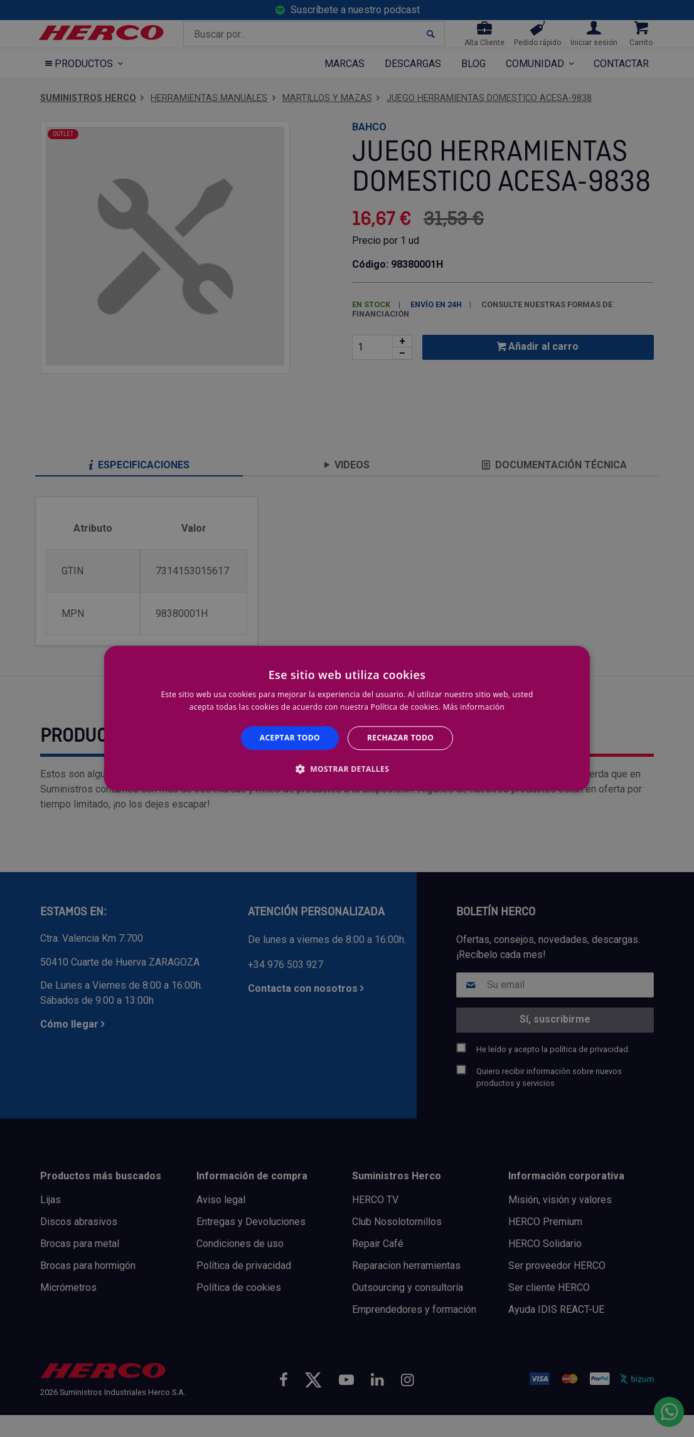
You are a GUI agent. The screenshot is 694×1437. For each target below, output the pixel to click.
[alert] (347, 718)
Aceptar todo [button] (290, 737)
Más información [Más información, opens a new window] (473, 707)
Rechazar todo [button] (400, 737)
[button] (347, 769)
